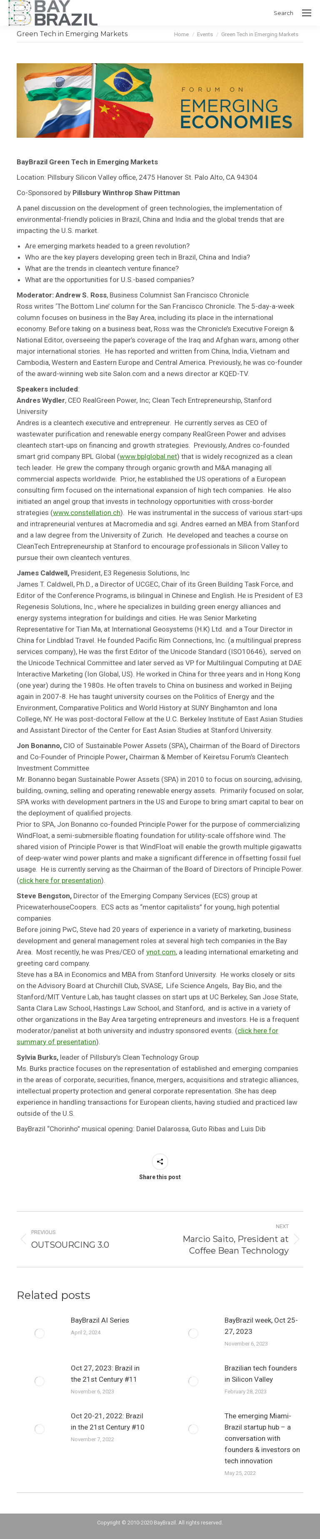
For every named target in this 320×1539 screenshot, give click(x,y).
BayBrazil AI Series (100, 1320)
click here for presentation (60, 880)
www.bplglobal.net (148, 456)
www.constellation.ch (86, 512)
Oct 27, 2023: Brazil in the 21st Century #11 (105, 1373)
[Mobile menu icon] (307, 13)
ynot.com (161, 952)
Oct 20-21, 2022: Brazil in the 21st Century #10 (108, 1421)
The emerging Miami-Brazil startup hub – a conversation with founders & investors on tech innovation (262, 1438)
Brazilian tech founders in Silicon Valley (261, 1373)
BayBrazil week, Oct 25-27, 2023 (261, 1326)
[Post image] (39, 1333)
